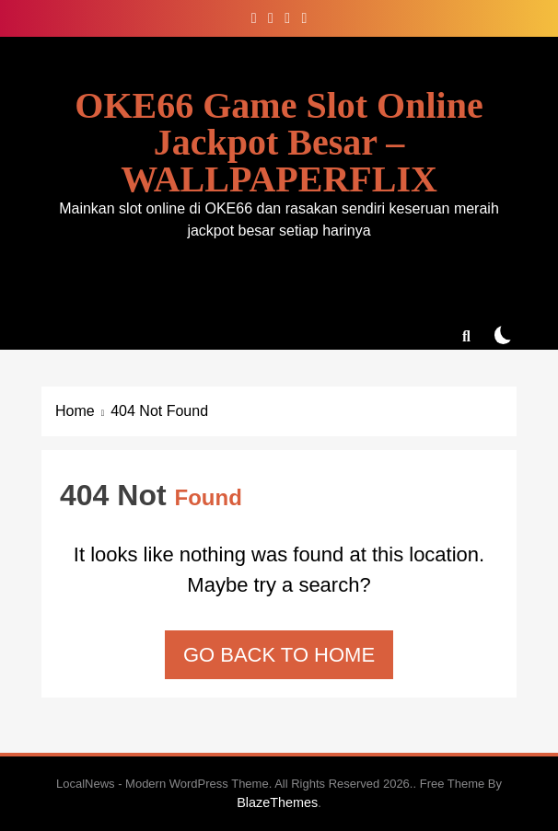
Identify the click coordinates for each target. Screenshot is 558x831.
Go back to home (279, 654)
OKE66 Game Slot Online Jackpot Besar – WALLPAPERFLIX (278, 142)
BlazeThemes (277, 802)
